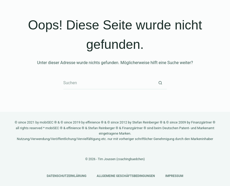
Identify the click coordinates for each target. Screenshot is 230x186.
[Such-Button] (160, 82)
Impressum (174, 176)
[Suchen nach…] (108, 82)
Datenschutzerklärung (66, 176)
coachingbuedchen (130, 159)
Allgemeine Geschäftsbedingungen (126, 176)
